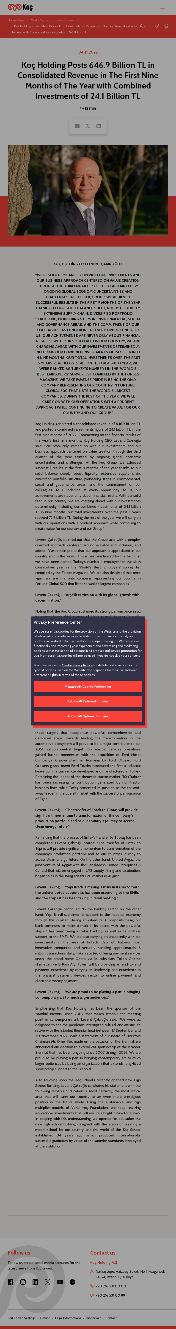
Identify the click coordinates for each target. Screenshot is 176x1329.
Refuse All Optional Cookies (88, 701)
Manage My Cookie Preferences (88, 686)
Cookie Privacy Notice (77, 665)
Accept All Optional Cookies (88, 716)
